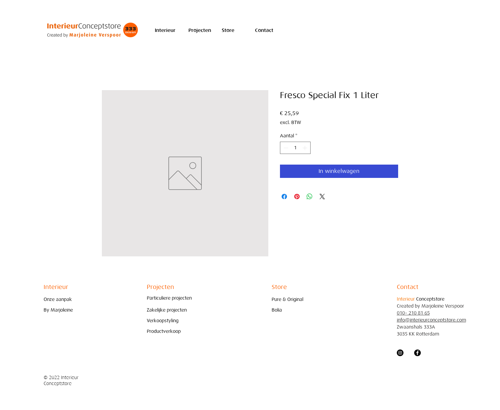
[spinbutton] (295, 148)
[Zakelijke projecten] (168, 310)
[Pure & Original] (289, 299)
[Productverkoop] (164, 331)
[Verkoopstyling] (164, 321)
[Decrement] (285, 148)
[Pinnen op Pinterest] (297, 197)
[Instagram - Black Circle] (400, 352)
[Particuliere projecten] (169, 298)
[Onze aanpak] (61, 299)
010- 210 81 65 (413, 313)
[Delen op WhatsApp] (310, 197)
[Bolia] (289, 310)
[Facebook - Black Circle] (417, 352)
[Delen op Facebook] (284, 197)
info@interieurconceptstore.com (431, 320)
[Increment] (305, 148)
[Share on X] (322, 197)
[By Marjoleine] (61, 310)
